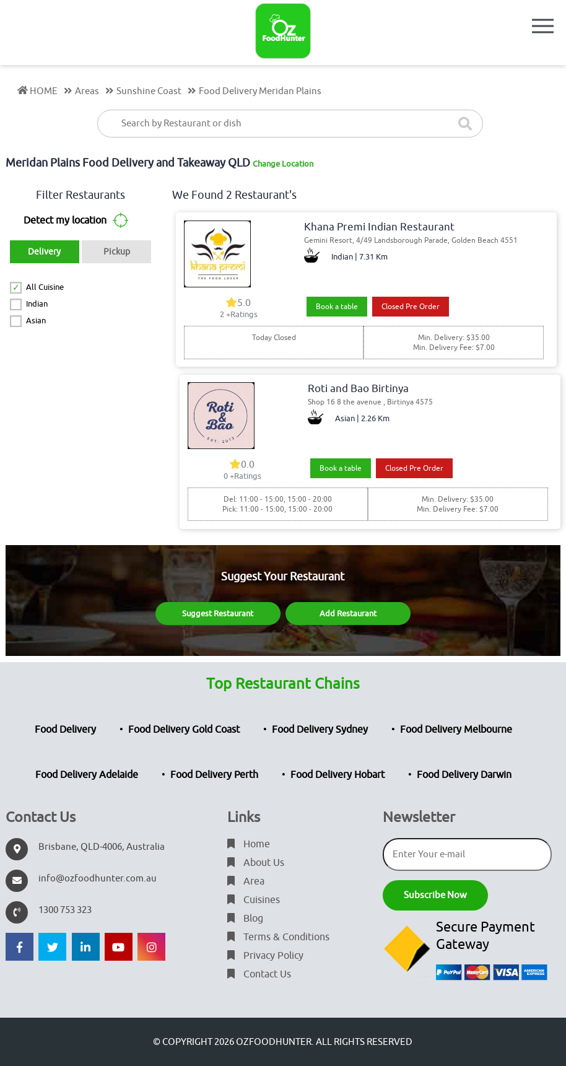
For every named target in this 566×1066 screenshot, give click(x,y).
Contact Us (259, 974)
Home (248, 844)
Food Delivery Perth (214, 775)
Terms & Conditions (278, 937)
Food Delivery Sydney (320, 729)
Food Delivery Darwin (464, 775)
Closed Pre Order (410, 307)
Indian (37, 304)
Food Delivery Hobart (337, 775)
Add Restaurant (348, 613)
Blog (245, 918)
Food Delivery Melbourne (456, 729)
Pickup (116, 252)
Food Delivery (65, 729)
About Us (255, 863)
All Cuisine (45, 287)
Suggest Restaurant (217, 613)
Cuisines (253, 900)
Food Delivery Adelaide (86, 775)
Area (245, 881)
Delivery (44, 252)
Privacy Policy (265, 956)
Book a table (337, 307)
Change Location (283, 164)
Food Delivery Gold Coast (184, 729)
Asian (36, 320)
